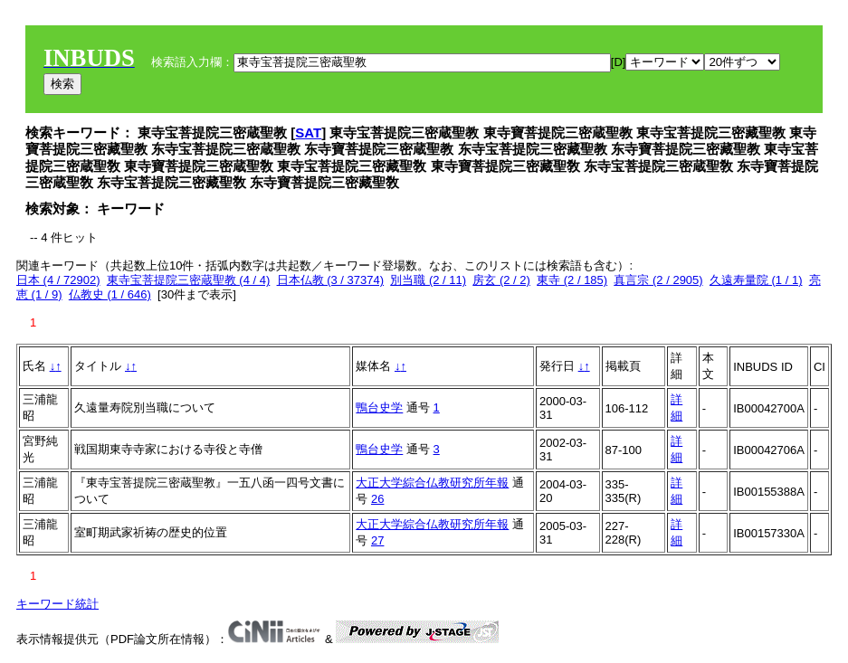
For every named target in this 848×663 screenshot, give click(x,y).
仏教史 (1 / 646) (110, 294)
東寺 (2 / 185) (572, 280)
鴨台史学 (379, 407)
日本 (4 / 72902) (58, 280)
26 (377, 499)
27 (377, 540)
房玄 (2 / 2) (501, 280)
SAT (308, 132)
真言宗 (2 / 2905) (658, 280)
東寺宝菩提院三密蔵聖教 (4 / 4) (189, 280)
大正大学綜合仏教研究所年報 (432, 482)
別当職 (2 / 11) (428, 280)
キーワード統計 (57, 604)
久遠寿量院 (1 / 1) (756, 280)
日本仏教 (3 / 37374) (331, 280)
